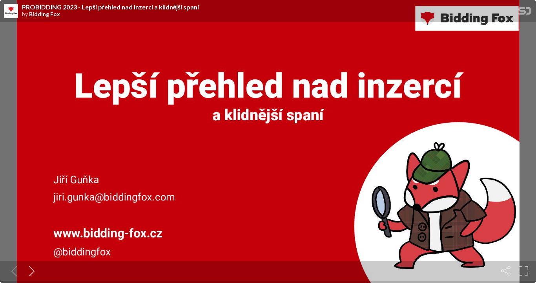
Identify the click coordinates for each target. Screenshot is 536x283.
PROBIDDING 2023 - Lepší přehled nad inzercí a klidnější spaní (110, 7)
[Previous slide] (12, 271)
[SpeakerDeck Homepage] (524, 12)
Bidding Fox (44, 14)
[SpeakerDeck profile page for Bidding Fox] (11, 11)
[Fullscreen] (523, 271)
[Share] (506, 271)
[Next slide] (30, 271)
